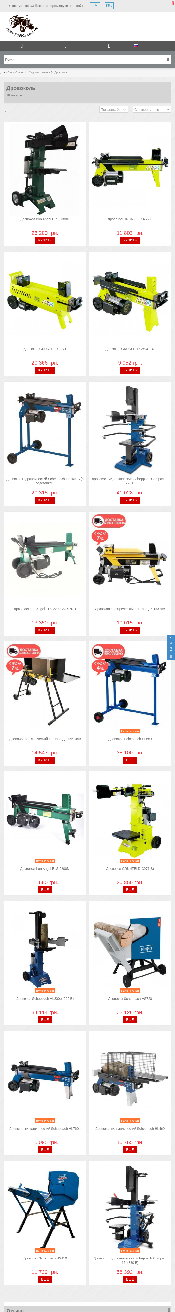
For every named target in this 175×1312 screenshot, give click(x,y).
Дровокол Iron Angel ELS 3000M (45, 219)
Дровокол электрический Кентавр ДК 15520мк (45, 739)
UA (94, 5)
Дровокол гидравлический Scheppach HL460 (130, 1128)
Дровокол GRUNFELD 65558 (130, 219)
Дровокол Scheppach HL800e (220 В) (45, 998)
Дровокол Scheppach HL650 (130, 739)
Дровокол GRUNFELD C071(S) (130, 869)
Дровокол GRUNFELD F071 (45, 349)
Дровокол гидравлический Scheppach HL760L (45, 1128)
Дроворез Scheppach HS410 (45, 1258)
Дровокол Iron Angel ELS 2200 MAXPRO (45, 609)
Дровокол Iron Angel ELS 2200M (45, 869)
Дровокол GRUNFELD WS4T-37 (130, 349)
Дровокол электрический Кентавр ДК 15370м (130, 609)
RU (109, 5)
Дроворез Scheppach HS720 (130, 998)
